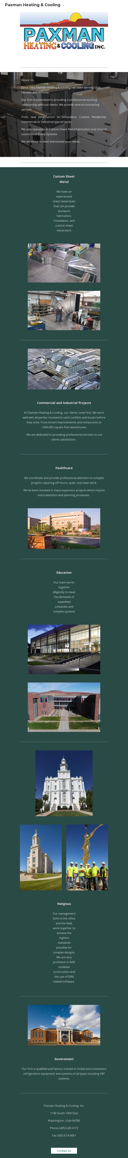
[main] (64, 114)
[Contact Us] (64, 1150)
